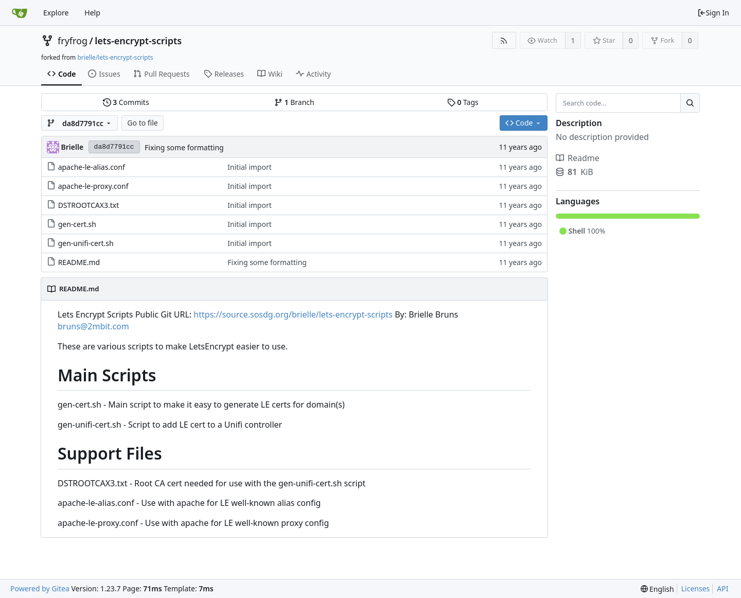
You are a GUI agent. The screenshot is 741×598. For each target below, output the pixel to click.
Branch (294, 102)
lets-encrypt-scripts (138, 41)
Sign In (713, 12)
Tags (463, 102)
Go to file (142, 123)
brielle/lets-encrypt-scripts (115, 57)
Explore (55, 12)
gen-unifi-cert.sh (86, 243)
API (722, 588)
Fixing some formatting (184, 147)
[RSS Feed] (504, 40)
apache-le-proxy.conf (93, 186)
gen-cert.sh (77, 224)
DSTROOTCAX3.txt (88, 205)
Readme (577, 158)
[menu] (657, 589)
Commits (126, 102)
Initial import (249, 167)
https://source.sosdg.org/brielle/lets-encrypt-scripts (293, 314)
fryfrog (72, 41)
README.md (79, 262)
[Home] (19, 13)
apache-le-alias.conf (91, 167)
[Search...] (690, 103)
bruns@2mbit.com (93, 326)
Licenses (695, 588)
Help (92, 12)
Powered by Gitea (39, 588)
